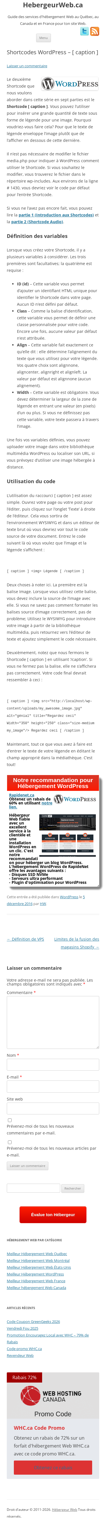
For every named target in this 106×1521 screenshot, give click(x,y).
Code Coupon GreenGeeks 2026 (33, 1319)
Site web (15, 1096)
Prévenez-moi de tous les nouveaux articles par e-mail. (51, 1149)
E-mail (14, 1074)
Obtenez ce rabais (53, 1465)
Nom (13, 1053)
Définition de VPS (25, 936)
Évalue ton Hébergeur (53, 1212)
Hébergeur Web (64, 1507)
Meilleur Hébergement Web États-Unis (39, 1265)
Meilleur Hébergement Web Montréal (38, 1258)
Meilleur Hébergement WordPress (35, 1271)
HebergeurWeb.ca (53, 5)
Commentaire (21, 990)
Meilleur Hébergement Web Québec (37, 1251)
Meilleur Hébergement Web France (36, 1278)
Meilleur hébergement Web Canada (36, 1285)
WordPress (69, 894)
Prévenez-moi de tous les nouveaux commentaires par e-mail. (40, 1127)
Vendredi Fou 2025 (22, 1326)
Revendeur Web (20, 1353)
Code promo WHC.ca (24, 1346)
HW (43, 901)
